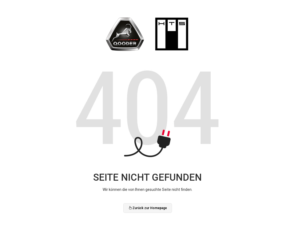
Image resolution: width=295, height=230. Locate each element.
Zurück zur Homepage (147, 208)
